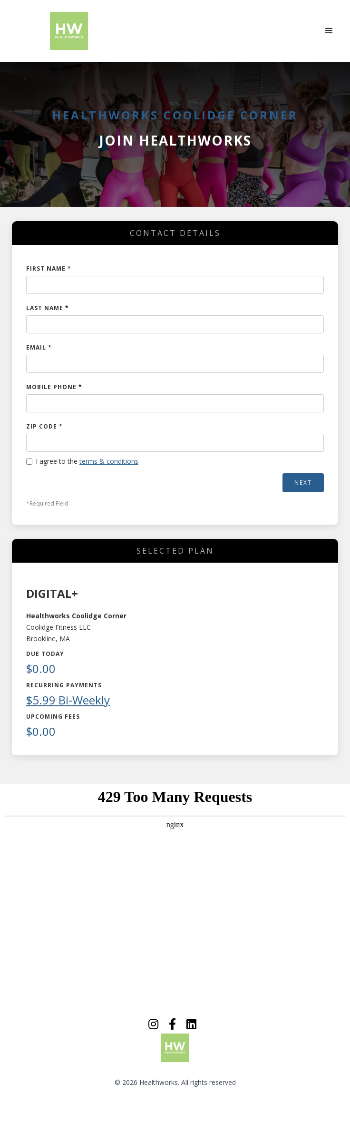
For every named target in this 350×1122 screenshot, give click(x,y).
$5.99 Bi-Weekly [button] (68, 700)
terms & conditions (108, 461)
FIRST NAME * (48, 268)
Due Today (45, 654)
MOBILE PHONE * (54, 387)
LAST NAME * (47, 308)
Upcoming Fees (53, 716)
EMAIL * (39, 347)
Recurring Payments (64, 685)
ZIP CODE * (44, 426)
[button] (329, 31)
